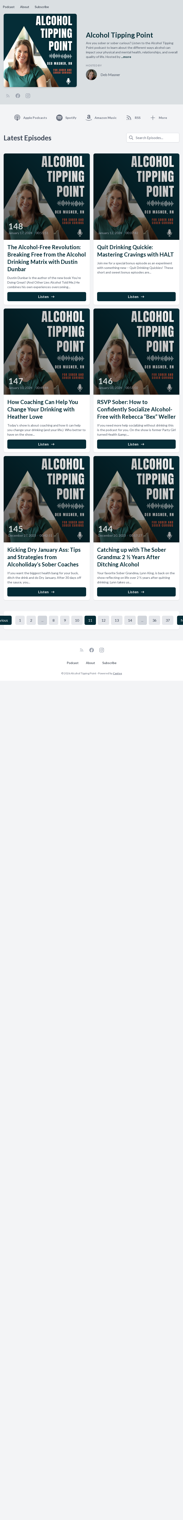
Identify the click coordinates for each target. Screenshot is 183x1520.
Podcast (9, 7)
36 (154, 620)
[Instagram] (28, 96)
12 (103, 620)
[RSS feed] (8, 96)
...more (125, 57)
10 (77, 620)
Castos (117, 673)
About (24, 7)
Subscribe (42, 7)
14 (130, 620)
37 (168, 620)
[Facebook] (18, 96)
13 (117, 620)
